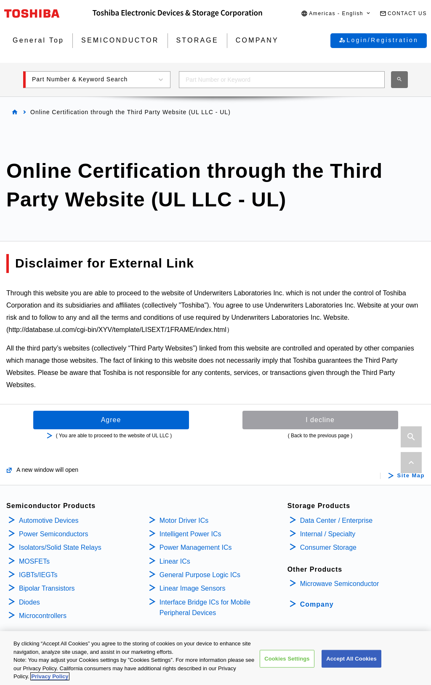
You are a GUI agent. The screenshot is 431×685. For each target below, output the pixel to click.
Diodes (29, 602)
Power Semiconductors (53, 534)
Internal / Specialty (328, 534)
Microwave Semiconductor (339, 583)
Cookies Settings (287, 659)
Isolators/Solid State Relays (60, 547)
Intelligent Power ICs (190, 534)
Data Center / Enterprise (336, 520)
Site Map (411, 476)
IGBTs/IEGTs (38, 574)
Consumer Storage (328, 547)
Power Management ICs (196, 547)
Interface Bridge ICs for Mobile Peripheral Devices (205, 608)
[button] (336, 13)
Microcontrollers (43, 615)
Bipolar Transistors (47, 588)
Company (317, 604)
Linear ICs (175, 561)
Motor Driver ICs (184, 520)
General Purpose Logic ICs (200, 574)
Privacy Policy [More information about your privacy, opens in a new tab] (49, 677)
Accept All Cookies (351, 659)
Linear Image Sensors (193, 588)
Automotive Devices (48, 520)
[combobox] (282, 79)
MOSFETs (34, 561)
